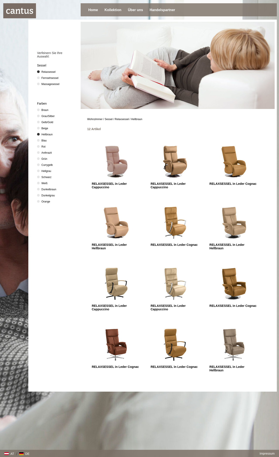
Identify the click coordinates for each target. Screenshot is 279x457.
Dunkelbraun (48, 189)
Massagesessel (50, 84)
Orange (45, 201)
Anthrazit (46, 152)
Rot (43, 146)
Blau (44, 140)
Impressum (267, 453)
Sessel (109, 119)
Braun (44, 110)
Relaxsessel (122, 119)
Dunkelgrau (48, 195)
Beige (44, 128)
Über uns (135, 10)
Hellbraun (136, 119)
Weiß (44, 183)
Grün (44, 158)
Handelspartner (162, 10)
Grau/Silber (48, 116)
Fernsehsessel (49, 78)
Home (93, 10)
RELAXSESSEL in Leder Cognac (233, 183)
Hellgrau (46, 171)
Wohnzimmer (94, 119)
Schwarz (46, 177)
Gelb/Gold (47, 122)
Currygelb (47, 164)
